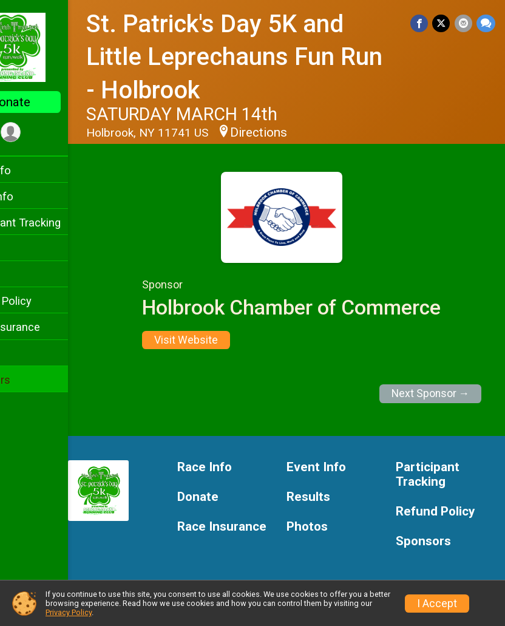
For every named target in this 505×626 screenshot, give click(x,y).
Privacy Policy (69, 612)
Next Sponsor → (430, 393)
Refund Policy (44, 300)
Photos (28, 353)
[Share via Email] (464, 24)
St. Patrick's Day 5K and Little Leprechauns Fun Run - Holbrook (262, 57)
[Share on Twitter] (443, 24)
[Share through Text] (485, 24)
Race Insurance (48, 327)
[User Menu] (58, 133)
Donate (58, 102)
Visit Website (210, 340)
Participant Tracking (59, 222)
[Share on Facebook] (421, 24)
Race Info (34, 170)
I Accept (437, 603)
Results (28, 274)
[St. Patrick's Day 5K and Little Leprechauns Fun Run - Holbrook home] (58, 47)
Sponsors (34, 379)
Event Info (35, 196)
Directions (305, 132)
